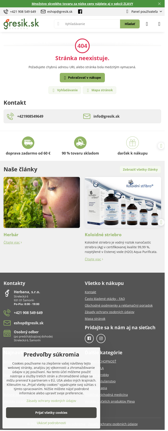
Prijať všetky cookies (51, 412)
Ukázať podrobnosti (51, 423)
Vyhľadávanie (64, 90)
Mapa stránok (99, 90)
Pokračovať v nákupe (81, 77)
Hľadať (130, 24)
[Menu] (159, 23)
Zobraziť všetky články (140, 169)
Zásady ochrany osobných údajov (113, 424)
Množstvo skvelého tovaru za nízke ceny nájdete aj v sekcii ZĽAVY (82, 4)
